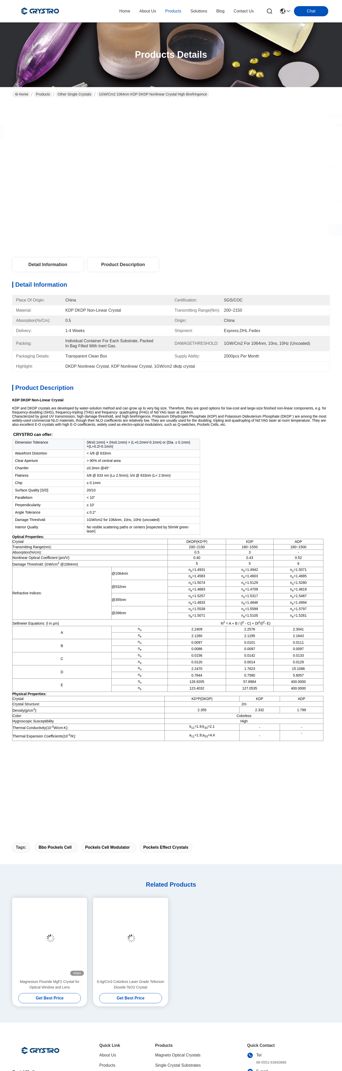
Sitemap (43, 1065)
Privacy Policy (23, 1065)
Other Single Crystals (74, 94)
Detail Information (47, 264)
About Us (107, 976)
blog (220, 11)
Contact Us (109, 1017)
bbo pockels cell (55, 769)
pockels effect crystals (165, 769)
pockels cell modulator (107, 769)
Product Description (123, 264)
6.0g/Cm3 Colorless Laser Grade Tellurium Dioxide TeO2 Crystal (130, 906)
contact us (244, 11)
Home (124, 11)
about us (147, 11)
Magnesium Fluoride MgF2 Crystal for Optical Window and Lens (49, 906)
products (173, 11)
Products (43, 94)
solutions (198, 11)
